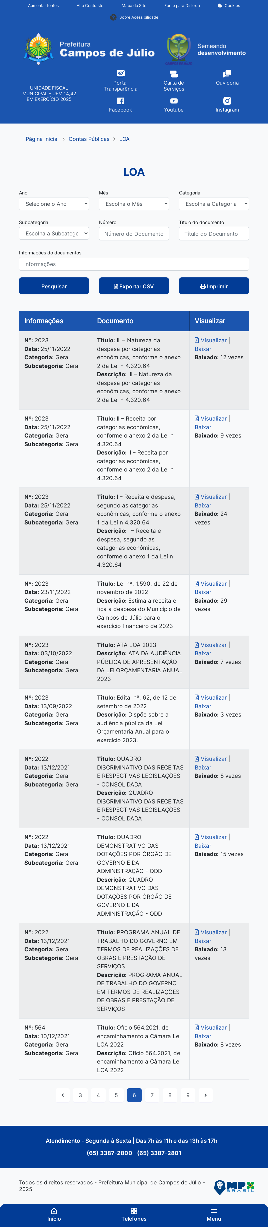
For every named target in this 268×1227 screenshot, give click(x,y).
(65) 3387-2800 (110, 1153)
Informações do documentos (50, 252)
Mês (103, 192)
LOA (124, 139)
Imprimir (214, 286)
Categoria (189, 192)
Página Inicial (42, 139)
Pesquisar (54, 286)
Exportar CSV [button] (134, 286)
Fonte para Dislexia (182, 5)
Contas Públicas (89, 139)
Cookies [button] (229, 5)
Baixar (203, 349)
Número (107, 222)
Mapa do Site (134, 5)
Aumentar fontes (43, 5)
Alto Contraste (90, 5)
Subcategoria (33, 222)
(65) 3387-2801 (158, 1153)
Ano (23, 192)
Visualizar (211, 340)
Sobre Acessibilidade (134, 17)
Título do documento (201, 222)
